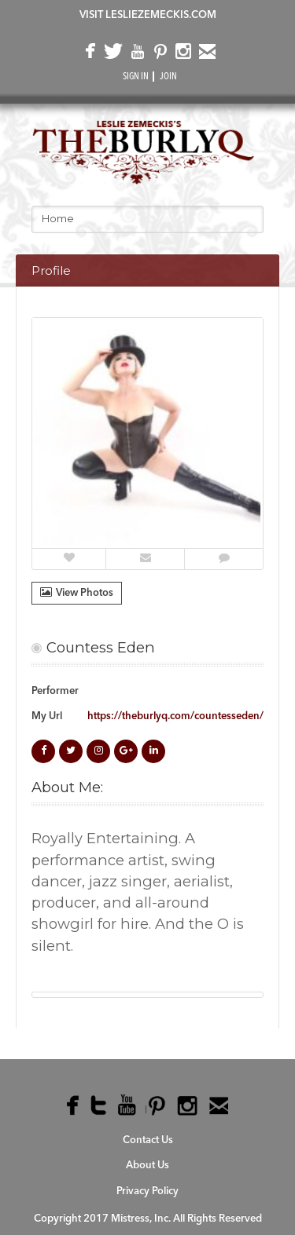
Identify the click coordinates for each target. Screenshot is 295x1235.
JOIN (168, 77)
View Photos (76, 592)
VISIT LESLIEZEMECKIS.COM (147, 15)
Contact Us (148, 1140)
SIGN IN (136, 77)
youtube (136, 55)
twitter (112, 55)
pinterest (159, 55)
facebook (89, 55)
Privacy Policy (147, 1191)
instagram (182, 55)
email (206, 55)
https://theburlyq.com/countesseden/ (175, 716)
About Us (147, 1165)
